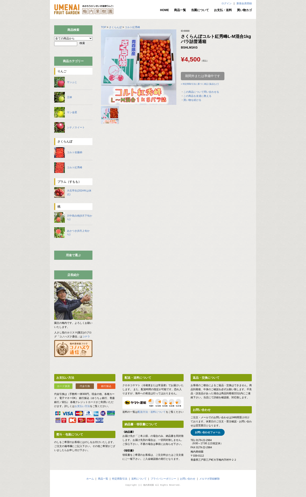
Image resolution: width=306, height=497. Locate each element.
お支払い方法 (82, 406)
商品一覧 (180, 10)
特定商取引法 (119, 478)
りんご (61, 71)
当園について (200, 10)
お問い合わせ (187, 478)
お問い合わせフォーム (207, 432)
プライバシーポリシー (163, 478)
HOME (164, 10)
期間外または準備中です (202, 76)
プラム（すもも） (69, 181)
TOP (103, 27)
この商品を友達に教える (197, 95)
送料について (139, 478)
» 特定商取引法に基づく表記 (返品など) (200, 84)
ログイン (226, 3)
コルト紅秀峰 (132, 27)
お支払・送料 (223, 10)
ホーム (90, 478)
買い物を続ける (192, 100)
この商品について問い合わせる (201, 91)
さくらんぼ (115, 27)
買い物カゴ (244, 10)
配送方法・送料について (152, 411)
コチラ (86, 336)
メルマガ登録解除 (209, 478)
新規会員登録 (244, 3)
